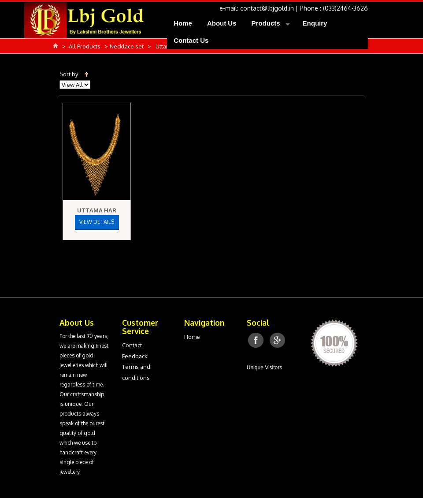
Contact (132, 345)
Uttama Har (96, 210)
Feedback (135, 356)
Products (266, 23)
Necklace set (127, 46)
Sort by (68, 74)
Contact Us (191, 40)
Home (183, 23)
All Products (85, 46)
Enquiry (315, 23)
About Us (222, 23)
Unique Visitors (264, 367)
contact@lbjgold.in (267, 8)
